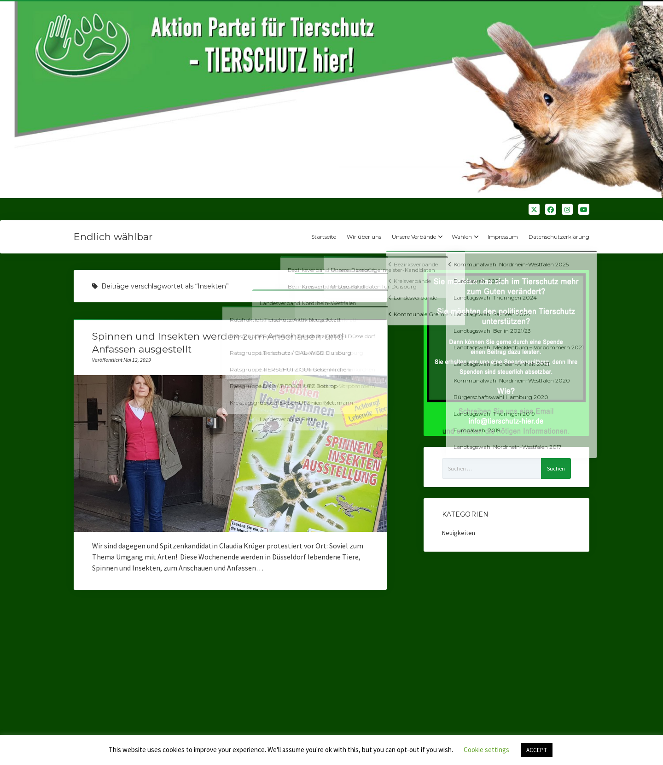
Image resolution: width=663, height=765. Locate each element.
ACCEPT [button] (536, 750)
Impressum (503, 236)
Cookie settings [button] (486, 749)
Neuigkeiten (458, 533)
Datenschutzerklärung (559, 236)
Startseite (323, 236)
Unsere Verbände (414, 236)
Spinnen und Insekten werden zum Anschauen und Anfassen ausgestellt (230, 453)
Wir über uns (364, 236)
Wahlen (462, 236)
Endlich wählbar (113, 236)
